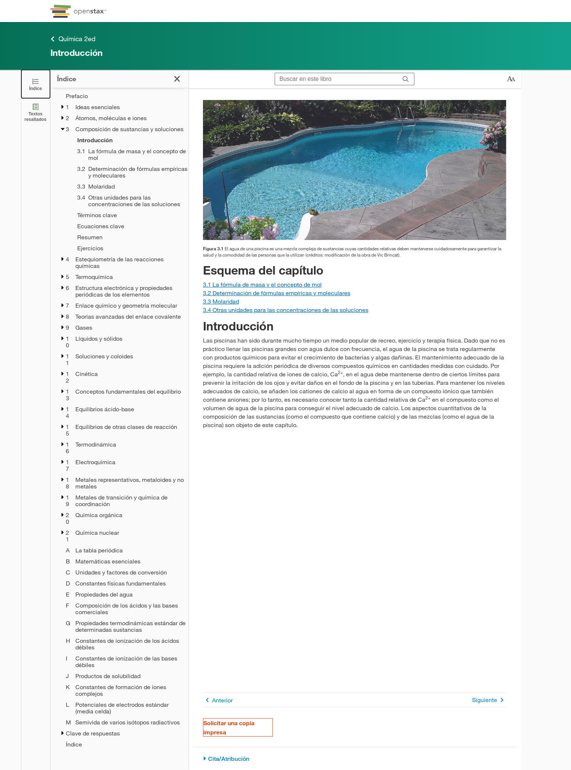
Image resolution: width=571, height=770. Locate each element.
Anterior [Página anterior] (218, 700)
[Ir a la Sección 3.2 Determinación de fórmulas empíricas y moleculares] (276, 292)
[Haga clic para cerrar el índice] (177, 78)
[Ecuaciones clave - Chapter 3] (128, 226)
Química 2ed (73, 38)
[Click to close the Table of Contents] (35, 84)
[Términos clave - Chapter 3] (128, 215)
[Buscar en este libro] (336, 79)
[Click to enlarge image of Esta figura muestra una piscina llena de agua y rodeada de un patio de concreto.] (354, 170)
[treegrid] (119, 420)
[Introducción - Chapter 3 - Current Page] (128, 140)
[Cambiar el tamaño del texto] (511, 79)
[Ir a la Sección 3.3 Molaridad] (221, 301)
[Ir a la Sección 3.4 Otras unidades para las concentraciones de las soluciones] (285, 309)
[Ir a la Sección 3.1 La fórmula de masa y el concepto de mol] (262, 284)
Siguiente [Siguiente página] (489, 700)
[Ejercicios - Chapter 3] (128, 248)
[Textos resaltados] (35, 112)
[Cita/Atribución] (354, 758)
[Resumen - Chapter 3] (128, 237)
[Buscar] (405, 79)
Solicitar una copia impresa (228, 727)
